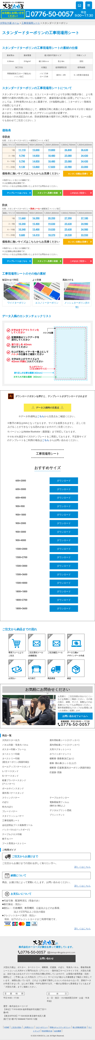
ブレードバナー (9, 811)
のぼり (5, 802)
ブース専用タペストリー (14, 843)
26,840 (68, 150)
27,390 (68, 218)
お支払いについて (18, 894)
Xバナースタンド (10, 776)
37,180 (84, 218)
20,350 (51, 218)
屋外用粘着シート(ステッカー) (64, 740)
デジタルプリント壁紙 (60, 810)
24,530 (68, 235)
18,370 (51, 235)
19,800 (51, 150)
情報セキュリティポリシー (60, 1027)
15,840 (35, 150)
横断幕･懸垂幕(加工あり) (62, 758)
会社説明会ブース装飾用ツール (17, 825)
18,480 (51, 155)
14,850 (35, 155)
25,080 (68, 155)
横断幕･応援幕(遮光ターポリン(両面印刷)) (70, 767)
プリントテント (57, 815)
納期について (15, 875)
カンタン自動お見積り (78, 174)
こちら (40, 416)
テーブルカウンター (59, 797)
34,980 (84, 224)
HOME (6, 1027)
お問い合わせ (47, 958)
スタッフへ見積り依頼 (47, 193)
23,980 (68, 167)
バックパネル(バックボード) (16, 829)
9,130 (22, 167)
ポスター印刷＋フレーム (14, 749)
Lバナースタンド (10, 771)
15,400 (35, 224)
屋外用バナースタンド (13, 793)
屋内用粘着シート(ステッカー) (64, 745)
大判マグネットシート (60, 749)
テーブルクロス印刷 (12, 834)
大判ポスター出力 (11, 740)
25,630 (68, 224)
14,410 (35, 235)
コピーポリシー (42, 1027)
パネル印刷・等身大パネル (15, 745)
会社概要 (57, 1031)
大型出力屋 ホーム (9, 23)
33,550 (84, 235)
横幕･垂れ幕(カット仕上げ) (63, 763)
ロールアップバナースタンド (16, 766)
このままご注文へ (78, 193)
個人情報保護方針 (79, 1027)
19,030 (51, 224)
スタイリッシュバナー (13, 816)
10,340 (22, 224)
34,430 (84, 155)
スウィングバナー (11, 797)
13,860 (35, 167)
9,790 (22, 155)
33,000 (84, 167)
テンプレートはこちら (17, 193)
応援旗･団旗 (56, 772)
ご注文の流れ (16, 1027)
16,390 (35, 218)
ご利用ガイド (28, 1027)
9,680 (22, 235)
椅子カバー (7, 839)
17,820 (51, 167)
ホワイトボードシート (60, 754)
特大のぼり (7, 807)
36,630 (84, 150)
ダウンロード (64, 480)
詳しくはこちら (82, 867)
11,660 (22, 218)
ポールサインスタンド (13, 788)
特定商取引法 (47, 1031)
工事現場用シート (30, 23)
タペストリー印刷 (11, 754)
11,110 (22, 150)
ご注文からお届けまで (21, 856)
